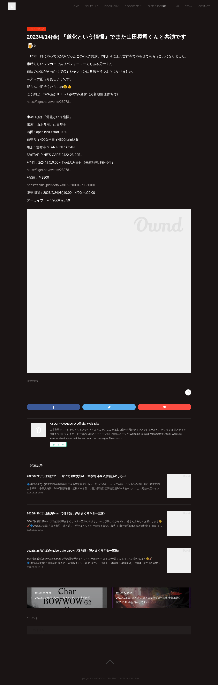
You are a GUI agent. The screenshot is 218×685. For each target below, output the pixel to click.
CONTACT (204, 6)
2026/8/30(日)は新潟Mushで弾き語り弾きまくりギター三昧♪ (66, 513)
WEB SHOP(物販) (157, 6)
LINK (176, 6)
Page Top (109, 662)
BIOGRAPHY (111, 6)
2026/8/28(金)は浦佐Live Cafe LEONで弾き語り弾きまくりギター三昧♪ (73, 550)
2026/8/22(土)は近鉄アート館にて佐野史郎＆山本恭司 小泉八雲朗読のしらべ (76, 476)
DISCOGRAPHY (133, 6)
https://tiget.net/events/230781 (49, 102)
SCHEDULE (91, 6)
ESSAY (188, 6)
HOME (75, 6)
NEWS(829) (32, 381)
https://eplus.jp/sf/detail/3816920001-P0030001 (61, 185)
